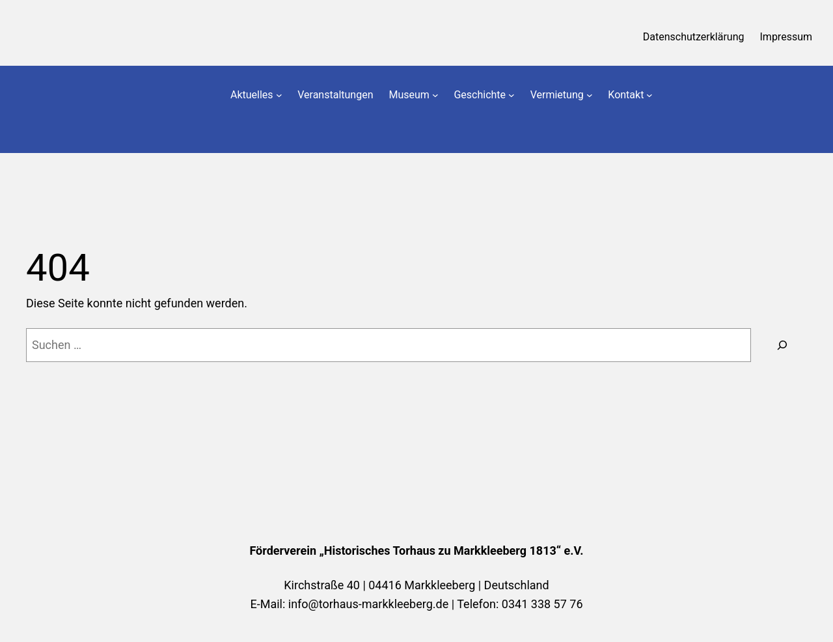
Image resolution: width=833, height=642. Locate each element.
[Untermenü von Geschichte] (511, 95)
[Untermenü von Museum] (435, 95)
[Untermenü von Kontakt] (649, 95)
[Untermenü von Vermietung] (589, 95)
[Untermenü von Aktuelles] (279, 95)
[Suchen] (782, 345)
